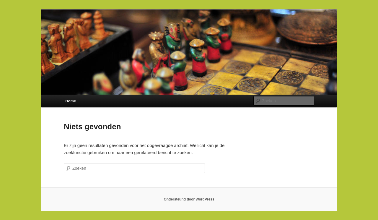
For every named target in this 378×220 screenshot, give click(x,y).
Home (70, 101)
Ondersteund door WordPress (189, 199)
